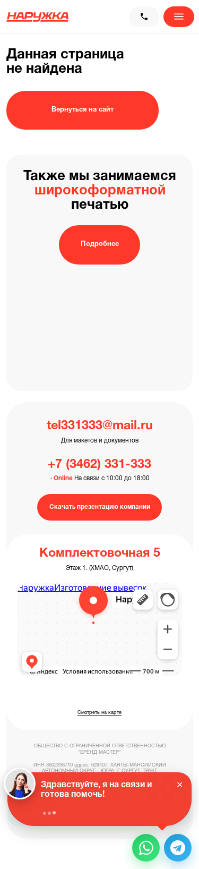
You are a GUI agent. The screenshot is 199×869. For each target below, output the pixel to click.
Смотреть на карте (99, 712)
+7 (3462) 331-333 (99, 465)
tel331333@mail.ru (100, 426)
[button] (146, 848)
